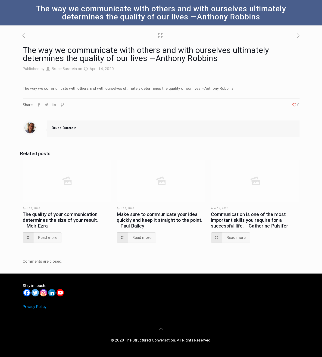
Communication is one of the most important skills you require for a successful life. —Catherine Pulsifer (249, 220)
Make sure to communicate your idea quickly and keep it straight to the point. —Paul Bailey (159, 220)
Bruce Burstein (64, 68)
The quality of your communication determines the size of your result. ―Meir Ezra (60, 220)
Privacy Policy (35, 306)
